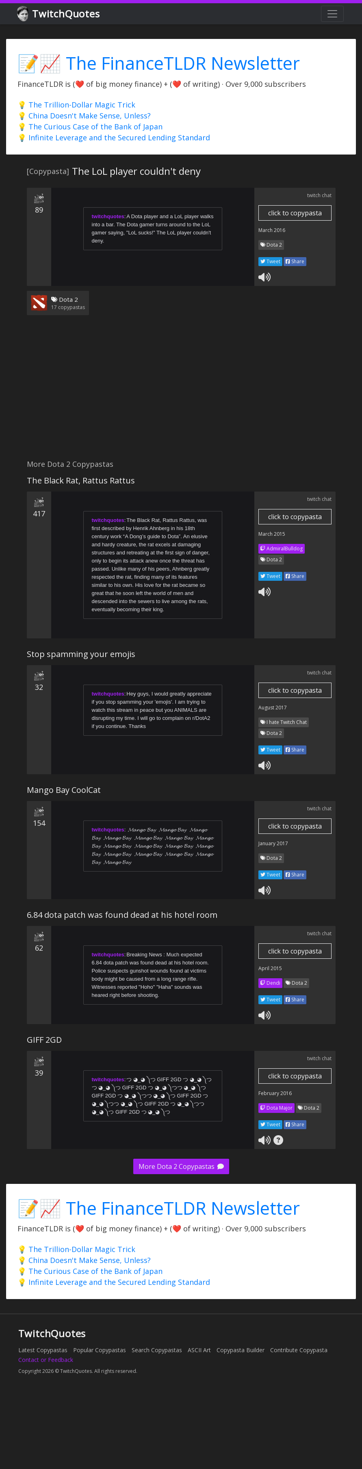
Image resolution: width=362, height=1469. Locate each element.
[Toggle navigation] (332, 14)
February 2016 (275, 1093)
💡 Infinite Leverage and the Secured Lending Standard (113, 137)
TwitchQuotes (59, 14)
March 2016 (271, 230)
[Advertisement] (156, 392)
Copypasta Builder (240, 1350)
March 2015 (271, 533)
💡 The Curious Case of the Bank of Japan (90, 126)
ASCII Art (199, 1350)
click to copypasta (295, 212)
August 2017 (272, 707)
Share (295, 261)
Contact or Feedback (45, 1360)
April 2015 (270, 968)
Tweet (270, 261)
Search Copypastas (157, 1350)
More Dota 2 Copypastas (181, 1166)
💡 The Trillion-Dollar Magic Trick (76, 105)
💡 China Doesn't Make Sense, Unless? (84, 115)
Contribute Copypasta (298, 1350)
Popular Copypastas (99, 1350)
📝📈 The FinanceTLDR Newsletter (158, 63)
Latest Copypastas (42, 1350)
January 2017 (273, 843)
